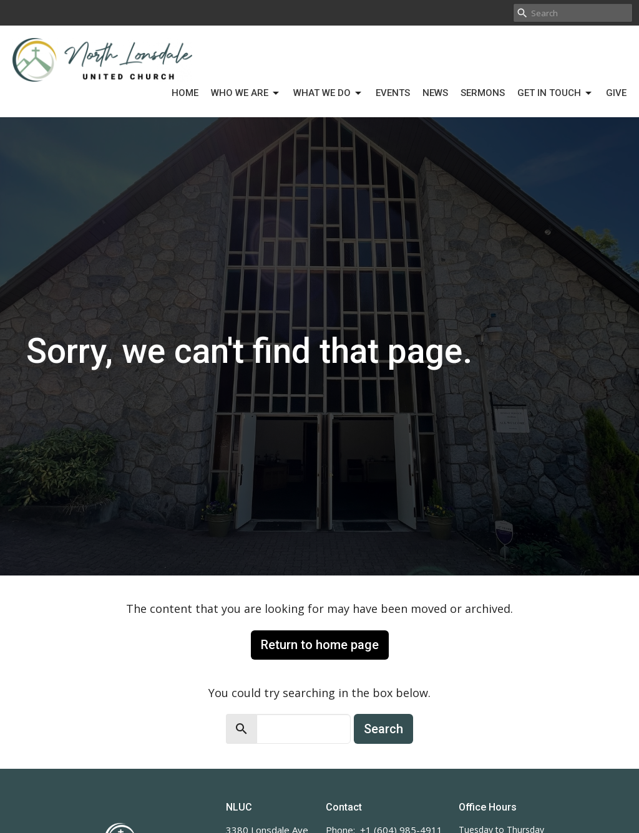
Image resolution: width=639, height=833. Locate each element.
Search (383, 728)
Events (393, 93)
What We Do (328, 93)
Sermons (483, 93)
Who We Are (246, 93)
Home (185, 93)
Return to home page (320, 644)
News (435, 93)
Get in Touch (555, 93)
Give (616, 93)
